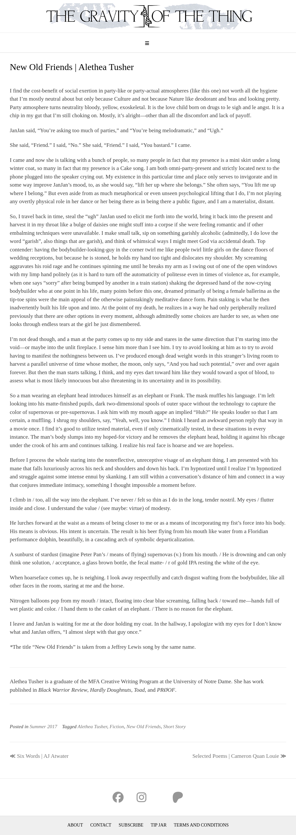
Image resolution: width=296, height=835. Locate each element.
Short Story (174, 726)
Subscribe (131, 825)
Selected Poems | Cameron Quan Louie (235, 756)
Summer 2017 (43, 726)
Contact (100, 825)
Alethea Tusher (92, 726)
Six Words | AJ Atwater (43, 756)
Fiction (117, 726)
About (75, 825)
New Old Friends (144, 726)
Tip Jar (159, 825)
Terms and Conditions (201, 825)
